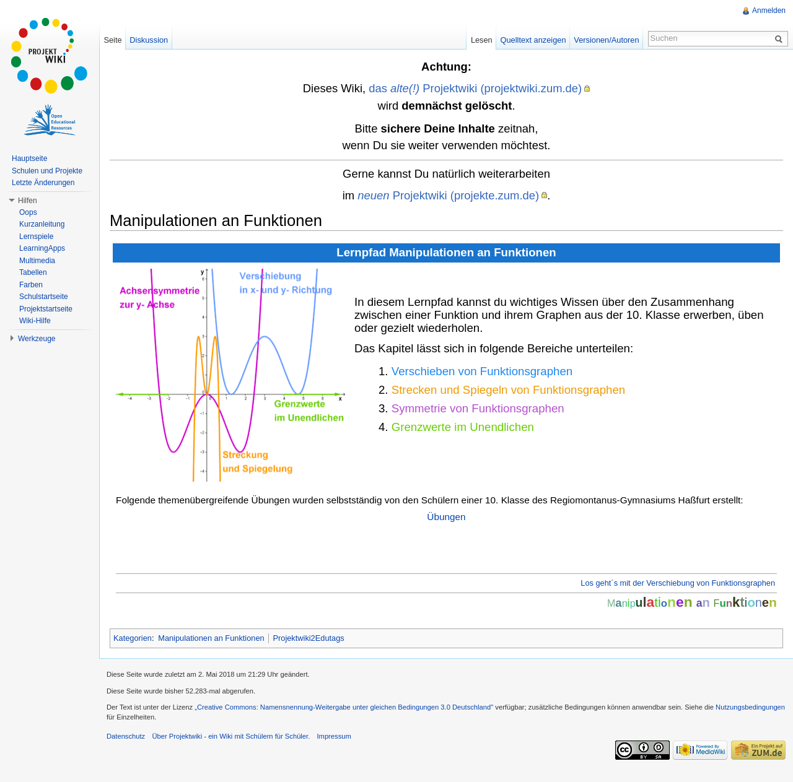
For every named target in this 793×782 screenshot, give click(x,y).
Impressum (334, 736)
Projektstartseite (45, 309)
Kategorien (132, 638)
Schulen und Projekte (47, 171)
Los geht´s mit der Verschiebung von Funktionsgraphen (678, 583)
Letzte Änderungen (43, 182)
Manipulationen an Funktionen (211, 638)
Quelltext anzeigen (533, 40)
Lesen (482, 40)
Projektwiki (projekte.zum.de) (448, 195)
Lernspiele (36, 236)
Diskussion (148, 40)
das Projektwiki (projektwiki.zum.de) (475, 88)
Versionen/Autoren (606, 40)
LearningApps (42, 248)
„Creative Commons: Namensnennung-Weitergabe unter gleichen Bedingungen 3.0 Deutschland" (344, 707)
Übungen (446, 516)
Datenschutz (126, 736)
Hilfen (27, 200)
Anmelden (769, 10)
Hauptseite (29, 158)
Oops (28, 212)
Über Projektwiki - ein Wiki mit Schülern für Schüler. (231, 736)
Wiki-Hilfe (35, 320)
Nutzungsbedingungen (750, 707)
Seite (112, 40)
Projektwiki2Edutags (308, 638)
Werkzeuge (36, 338)
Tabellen (33, 272)
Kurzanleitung (41, 224)
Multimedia (37, 260)
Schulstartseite (43, 296)
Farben (31, 284)
